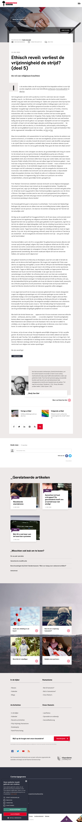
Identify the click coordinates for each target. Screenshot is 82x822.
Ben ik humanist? (48, 688)
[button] (15, 817)
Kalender (13, 691)
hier (47, 130)
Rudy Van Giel (26, 40)
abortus (22, 91)
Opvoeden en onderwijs (50, 716)
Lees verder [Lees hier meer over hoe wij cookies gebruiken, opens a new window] (14, 794)
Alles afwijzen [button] (15, 814)
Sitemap (47, 816)
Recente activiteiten (17, 720)
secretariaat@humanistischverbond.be (30, 794)
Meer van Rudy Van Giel (60, 400)
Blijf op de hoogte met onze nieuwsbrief (40, 738)
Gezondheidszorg (48, 720)
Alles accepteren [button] (15, 809)
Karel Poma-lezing (17, 730)
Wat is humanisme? (49, 691)
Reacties (50, 42)
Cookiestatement (39, 816)
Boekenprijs (14, 727)
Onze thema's (47, 695)
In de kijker (14, 713)
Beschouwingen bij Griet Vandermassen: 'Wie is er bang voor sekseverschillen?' (38, 565)
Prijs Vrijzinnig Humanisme (19, 723)
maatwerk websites (29, 819)
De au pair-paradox (17, 556)
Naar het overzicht (19, 19)
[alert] (15, 799)
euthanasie (51, 89)
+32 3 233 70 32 (23, 787)
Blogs (12, 695)
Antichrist (14, 570)
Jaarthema (46, 713)
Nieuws (13, 688)
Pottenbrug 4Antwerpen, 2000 (23, 802)
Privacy (31, 816)
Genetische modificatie (18, 561)
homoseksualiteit (62, 89)
